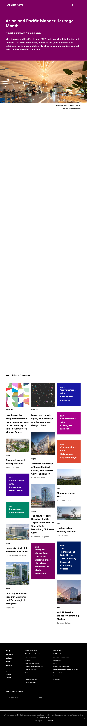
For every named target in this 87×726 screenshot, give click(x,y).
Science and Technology (61, 666)
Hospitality (57, 650)
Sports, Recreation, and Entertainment (66, 669)
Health (27, 676)
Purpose (9, 654)
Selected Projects (31, 650)
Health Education (31, 679)
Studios (9, 665)
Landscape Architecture (61, 657)
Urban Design (57, 676)
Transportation (58, 673)
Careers (8, 674)
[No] (84, 718)
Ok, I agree (38, 720)
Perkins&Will (18, 5)
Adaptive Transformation (33, 654)
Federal (27, 673)
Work (8, 651)
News (7, 671)
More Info (50, 720)
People (8, 662)
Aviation (27, 660)
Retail (55, 663)
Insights (9, 658)
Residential (57, 660)
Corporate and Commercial (34, 666)
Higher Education (30, 682)
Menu (80, 5)
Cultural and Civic (30, 669)
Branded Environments (32, 663)
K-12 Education (58, 654)
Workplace (56, 679)
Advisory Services (30, 657)
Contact (8, 677)
